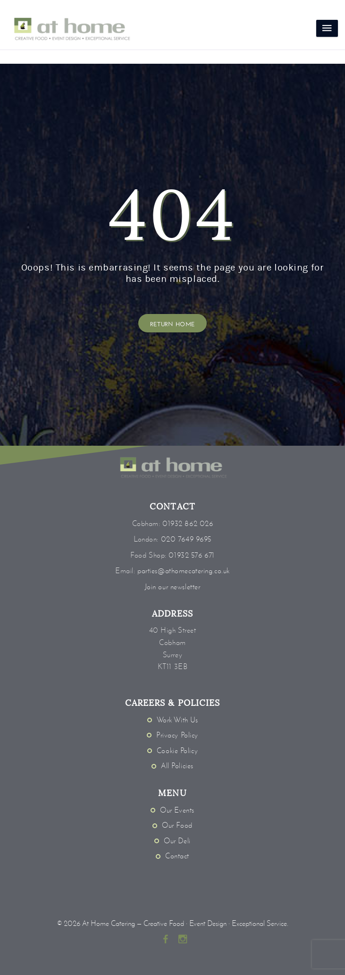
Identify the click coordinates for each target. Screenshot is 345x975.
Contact (177, 855)
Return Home (172, 323)
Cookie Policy (177, 750)
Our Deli (177, 840)
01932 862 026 (187, 523)
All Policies (177, 765)
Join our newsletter (173, 586)
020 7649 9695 (186, 538)
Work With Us (177, 719)
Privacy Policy (177, 734)
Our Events (177, 809)
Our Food (177, 825)
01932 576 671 (191, 555)
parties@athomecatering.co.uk (183, 570)
